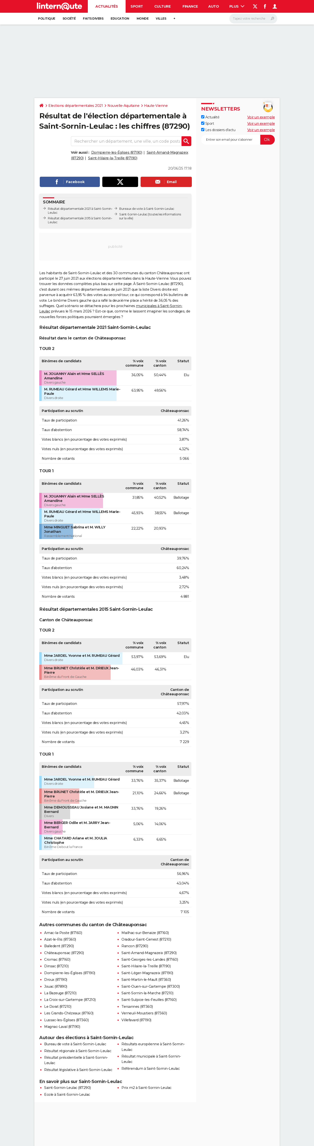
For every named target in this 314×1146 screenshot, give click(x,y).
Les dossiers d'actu (218, 130)
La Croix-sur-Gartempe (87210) (70, 999)
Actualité (210, 117)
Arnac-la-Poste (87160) (63, 933)
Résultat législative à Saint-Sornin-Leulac (78, 1070)
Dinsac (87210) (56, 966)
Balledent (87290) (59, 946)
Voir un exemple (261, 117)
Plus (237, 6)
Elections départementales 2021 (75, 105)
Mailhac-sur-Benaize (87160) (145, 933)
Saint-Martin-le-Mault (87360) (146, 979)
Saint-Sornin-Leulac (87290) (67, 1087)
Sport (137, 6)
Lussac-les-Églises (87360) (66, 1020)
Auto (213, 6)
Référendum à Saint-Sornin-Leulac (150, 1068)
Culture (162, 6)
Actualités (106, 6)
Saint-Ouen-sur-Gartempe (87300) (150, 986)
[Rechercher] (253, 19)
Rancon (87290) (134, 946)
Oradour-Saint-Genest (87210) (146, 939)
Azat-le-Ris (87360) (60, 939)
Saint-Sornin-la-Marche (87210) (147, 993)
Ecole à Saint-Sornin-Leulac (67, 1094)
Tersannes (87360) (137, 1006)
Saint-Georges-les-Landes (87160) (149, 959)
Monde (143, 18)
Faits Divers (93, 18)
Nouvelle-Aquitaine (123, 105)
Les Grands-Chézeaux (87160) (68, 1013)
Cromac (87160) (57, 959)
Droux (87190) (55, 979)
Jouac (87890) (55, 986)
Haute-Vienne (156, 105)
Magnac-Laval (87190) (62, 1026)
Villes (161, 18)
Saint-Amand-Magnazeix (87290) (149, 953)
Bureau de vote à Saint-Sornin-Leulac (75, 1044)
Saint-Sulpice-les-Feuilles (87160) (148, 999)
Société (69, 18)
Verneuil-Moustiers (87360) (144, 1013)
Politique (46, 18)
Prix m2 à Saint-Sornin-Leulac (146, 1087)
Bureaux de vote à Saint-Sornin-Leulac (146, 209)
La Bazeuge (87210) (60, 993)
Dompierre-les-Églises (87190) (116, 152)
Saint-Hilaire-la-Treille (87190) (112, 158)
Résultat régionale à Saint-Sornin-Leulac (77, 1051)
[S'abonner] (238, 140)
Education (120, 18)
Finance (190, 6)
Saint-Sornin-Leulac (133, 214)
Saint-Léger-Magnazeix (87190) (147, 973)
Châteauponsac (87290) (64, 953)
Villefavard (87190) (136, 1020)
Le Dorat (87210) (57, 1006)
